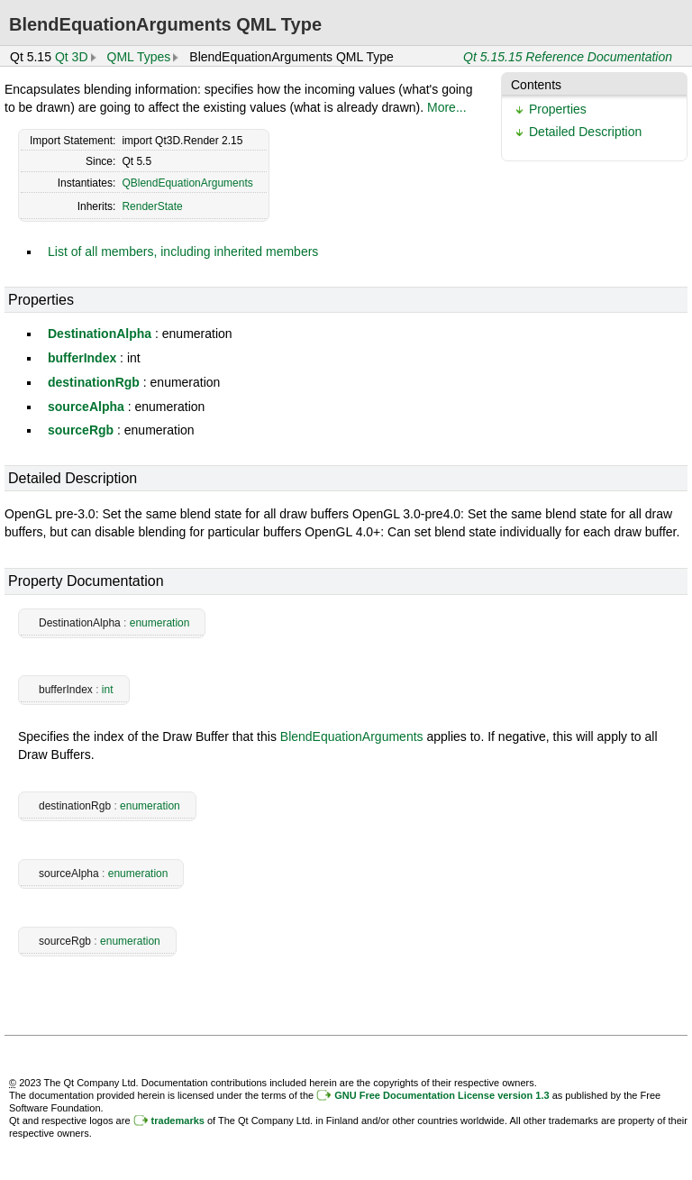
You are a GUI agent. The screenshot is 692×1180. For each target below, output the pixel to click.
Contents (536, 85)
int (108, 689)
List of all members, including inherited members (183, 251)
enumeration (160, 623)
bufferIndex (82, 358)
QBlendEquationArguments (187, 183)
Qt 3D (71, 57)
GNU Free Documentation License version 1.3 (441, 1095)
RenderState (152, 206)
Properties (558, 109)
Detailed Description (585, 131)
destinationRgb (94, 382)
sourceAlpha (86, 406)
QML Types (139, 57)
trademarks (178, 1120)
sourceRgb (81, 430)
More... (447, 107)
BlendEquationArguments (351, 736)
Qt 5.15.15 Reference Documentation (567, 57)
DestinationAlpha (99, 333)
